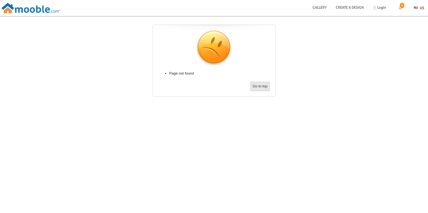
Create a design (350, 7)
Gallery (320, 7)
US (419, 7)
